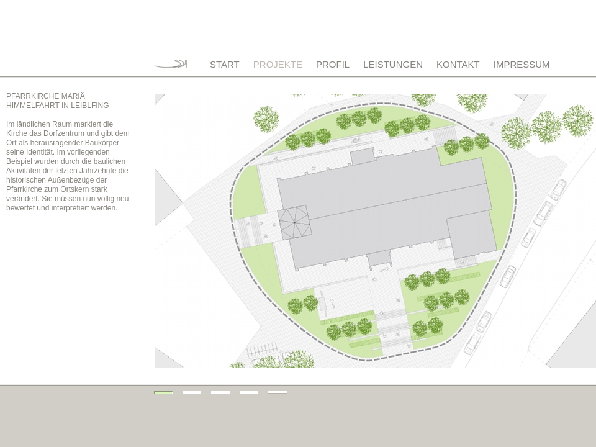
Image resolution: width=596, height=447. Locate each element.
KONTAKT (458, 64)
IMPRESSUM (522, 64)
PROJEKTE (277, 64)
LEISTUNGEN (393, 64)
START (225, 64)
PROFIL (333, 64)
